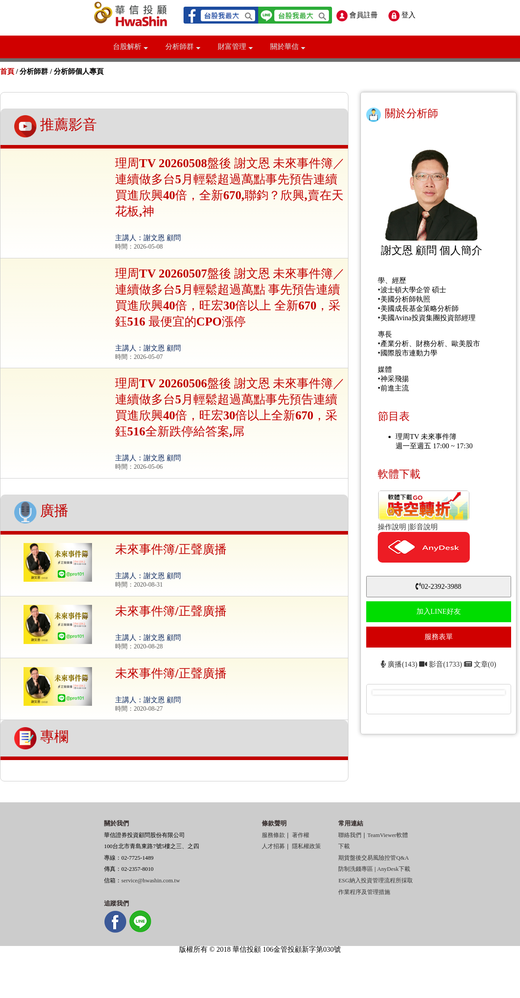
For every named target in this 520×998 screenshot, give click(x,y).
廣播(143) (399, 664)
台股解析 (130, 50)
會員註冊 (357, 15)
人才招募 (273, 846)
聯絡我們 (349, 835)
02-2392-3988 (438, 586)
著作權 (300, 835)
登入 (402, 15)
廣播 (41, 512)
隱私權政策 (306, 846)
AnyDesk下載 (393, 869)
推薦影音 (55, 126)
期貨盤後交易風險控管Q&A (373, 858)
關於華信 (287, 50)
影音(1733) (441, 664)
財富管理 (235, 50)
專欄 (41, 738)
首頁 (7, 71)
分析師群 (182, 50)
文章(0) (480, 664)
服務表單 (438, 636)
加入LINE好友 (438, 611)
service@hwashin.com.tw (150, 880)
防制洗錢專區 (355, 869)
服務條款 (273, 835)
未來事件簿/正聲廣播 (171, 549)
